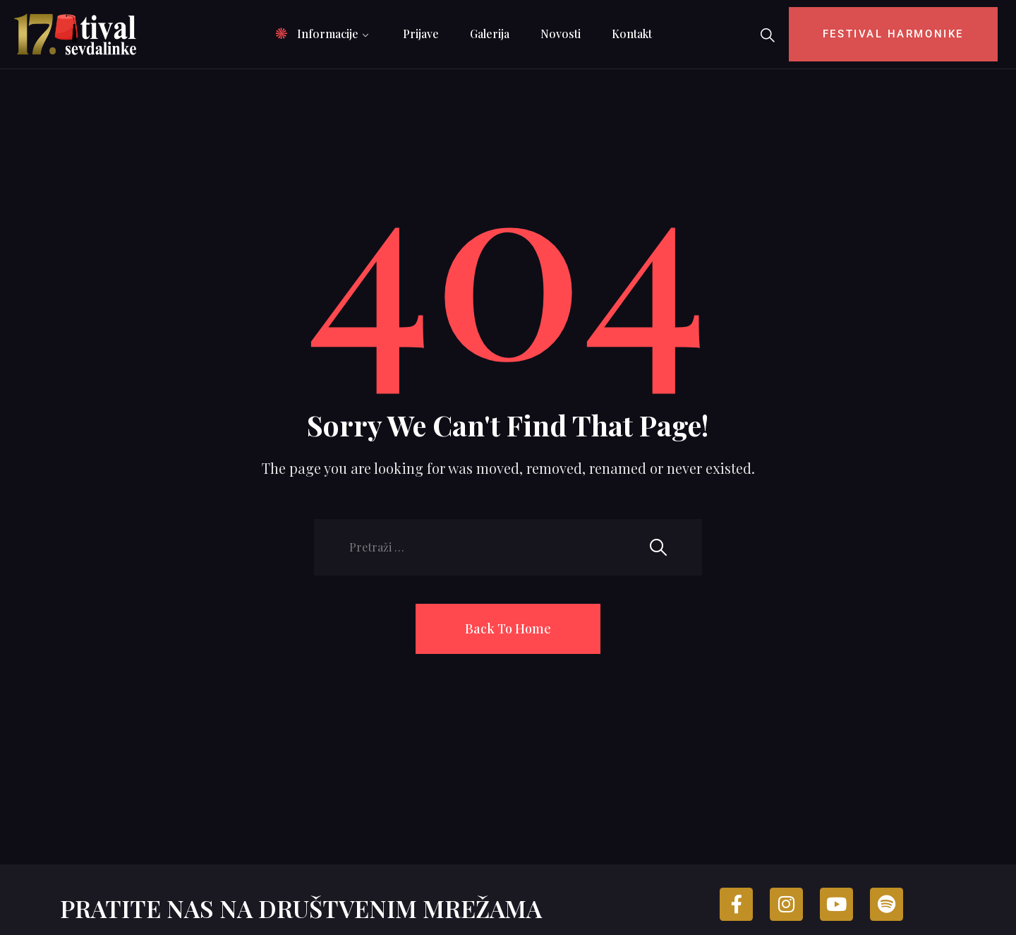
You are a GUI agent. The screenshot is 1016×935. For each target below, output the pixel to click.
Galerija (489, 33)
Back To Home (508, 628)
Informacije (327, 33)
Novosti (560, 33)
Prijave (421, 33)
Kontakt (632, 33)
